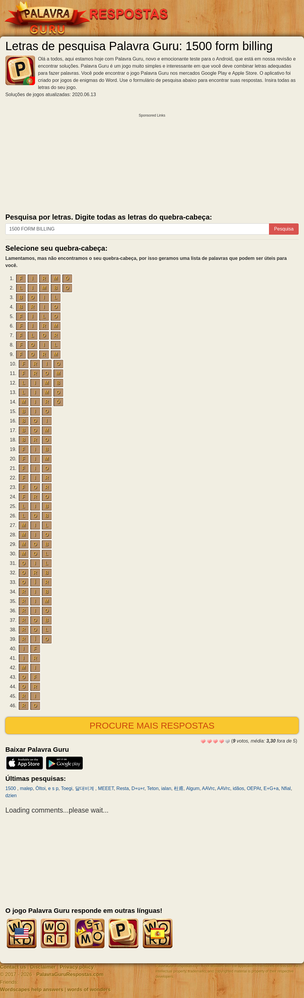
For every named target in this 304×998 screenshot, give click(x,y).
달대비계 (85, 788)
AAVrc (208, 788)
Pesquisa (284, 228)
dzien (11, 795)
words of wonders (88, 989)
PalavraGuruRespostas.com (70, 974)
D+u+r (138, 788)
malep (26, 788)
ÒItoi (40, 788)
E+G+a (271, 788)
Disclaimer (43, 967)
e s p (53, 788)
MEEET (106, 788)
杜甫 (178, 788)
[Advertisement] (152, 162)
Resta (122, 788)
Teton (153, 788)
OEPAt (254, 788)
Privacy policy (77, 967)
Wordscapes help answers (31, 989)
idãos (238, 788)
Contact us (13, 967)
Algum (193, 788)
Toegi (66, 788)
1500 (11, 788)
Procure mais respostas (151, 725)
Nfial (286, 788)
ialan (166, 788)
